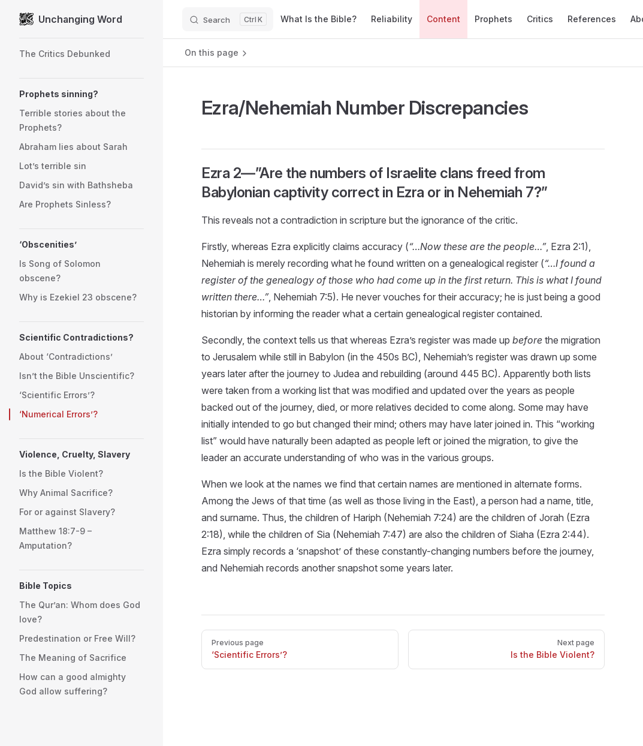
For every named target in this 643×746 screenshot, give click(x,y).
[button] (81, 94)
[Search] (227, 19)
